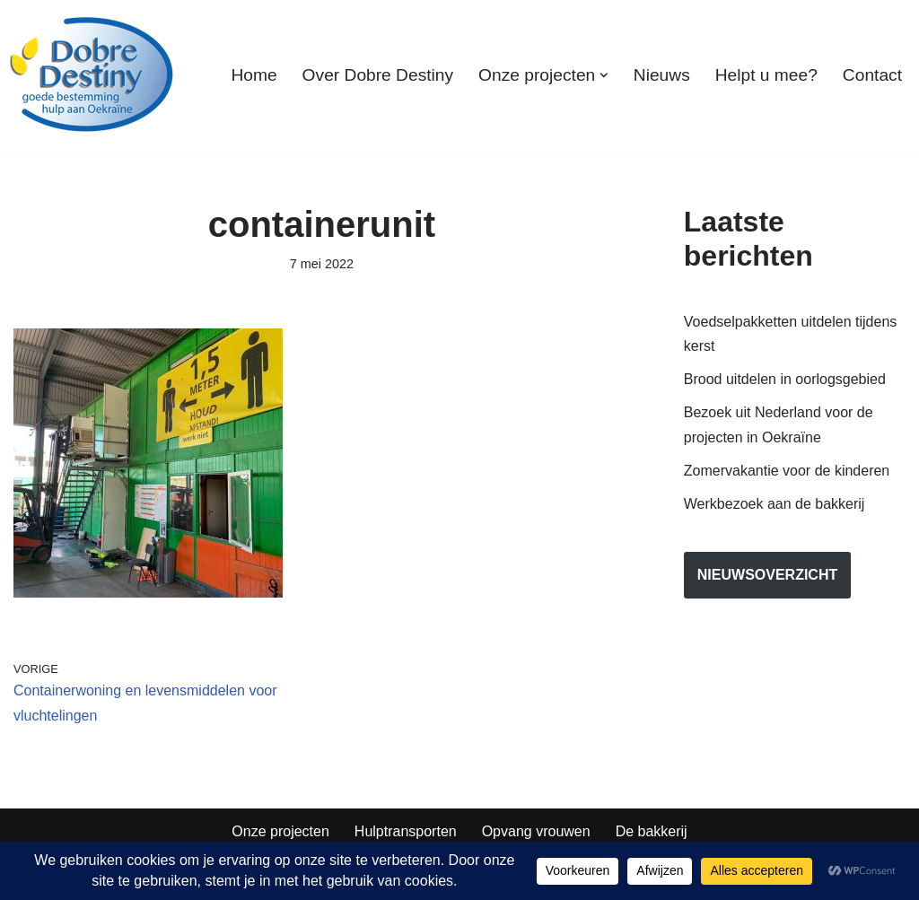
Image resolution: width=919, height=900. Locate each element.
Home (253, 75)
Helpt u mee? (766, 75)
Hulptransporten (405, 831)
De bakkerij (651, 831)
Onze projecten (280, 831)
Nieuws (662, 75)
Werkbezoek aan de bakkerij (774, 503)
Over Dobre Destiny (377, 75)
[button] (604, 75)
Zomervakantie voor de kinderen (786, 470)
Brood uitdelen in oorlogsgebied (785, 379)
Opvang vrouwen (536, 831)
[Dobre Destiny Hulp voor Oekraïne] (92, 75)
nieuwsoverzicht (767, 574)
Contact (872, 75)
